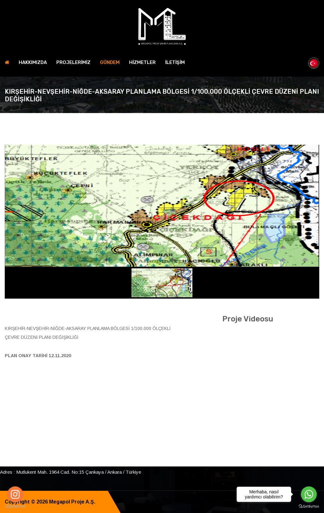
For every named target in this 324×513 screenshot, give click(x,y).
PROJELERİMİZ (73, 62)
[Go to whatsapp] (309, 494)
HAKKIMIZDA (33, 62)
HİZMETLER (142, 62)
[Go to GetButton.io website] (15, 506)
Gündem (110, 62)
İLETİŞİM (175, 62)
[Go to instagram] (15, 494)
